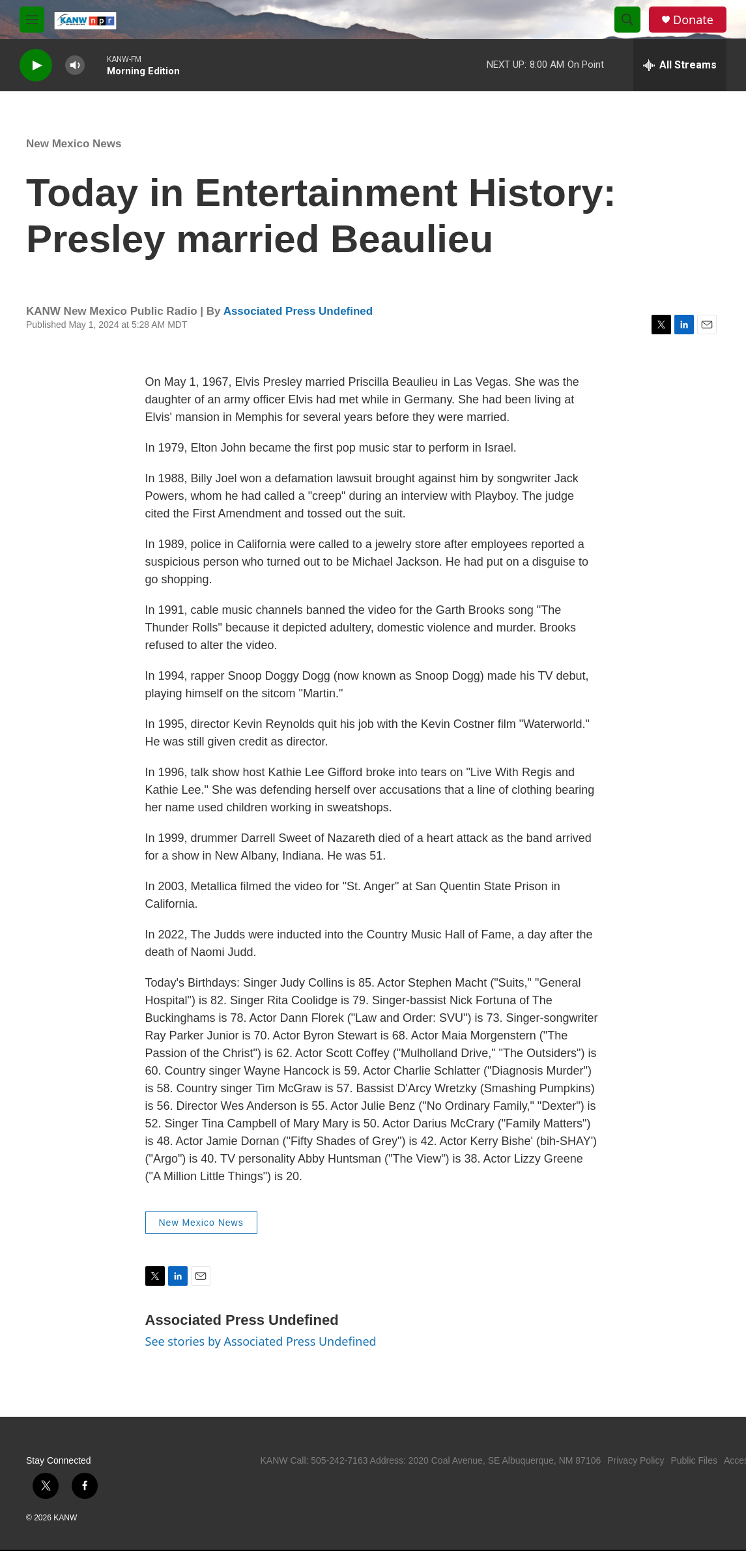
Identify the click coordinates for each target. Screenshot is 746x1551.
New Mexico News (73, 144)
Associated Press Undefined (298, 311)
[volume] (75, 65)
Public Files (693, 1460)
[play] (35, 65)
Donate (693, 20)
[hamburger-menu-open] (32, 20)
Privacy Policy (635, 1460)
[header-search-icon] (627, 20)
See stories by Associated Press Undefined (261, 1341)
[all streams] (679, 65)
